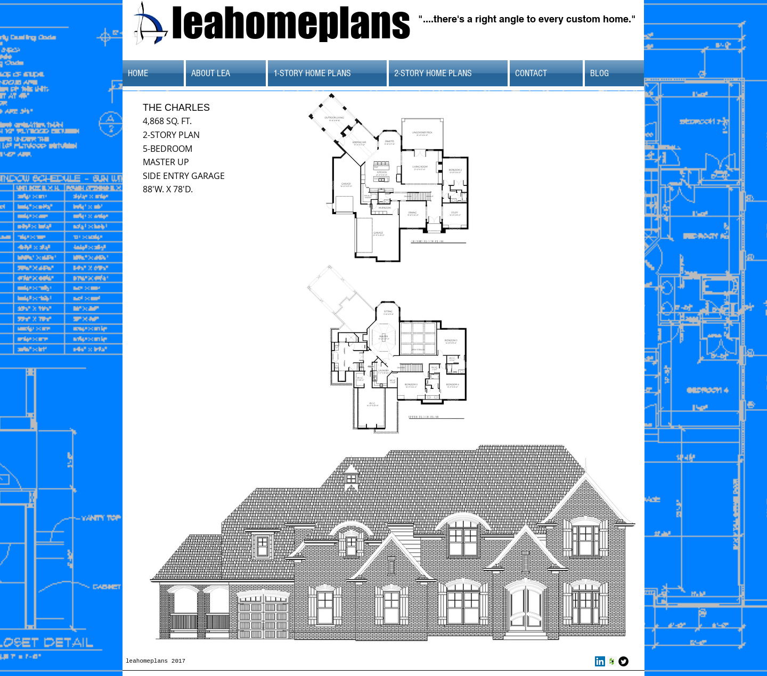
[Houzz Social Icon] (612, 661)
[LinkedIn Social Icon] (600, 661)
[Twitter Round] (623, 661)
